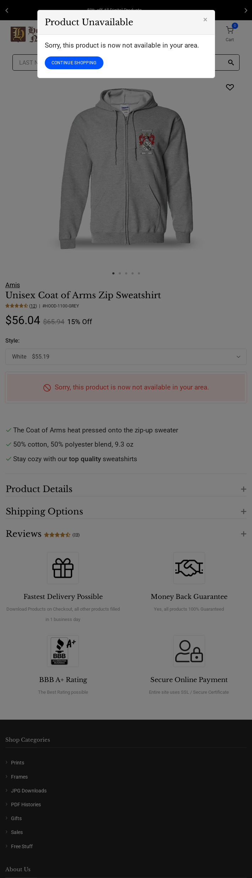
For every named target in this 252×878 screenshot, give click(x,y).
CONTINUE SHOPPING (74, 62)
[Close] (205, 19)
